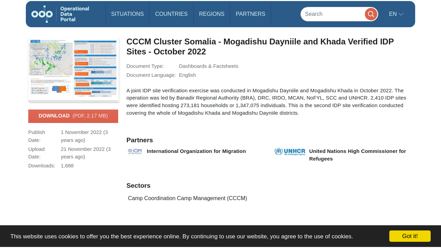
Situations (127, 14)
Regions (212, 14)
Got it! (410, 236)
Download (73, 116)
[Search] (339, 14)
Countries (171, 14)
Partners (250, 14)
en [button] (393, 14)
